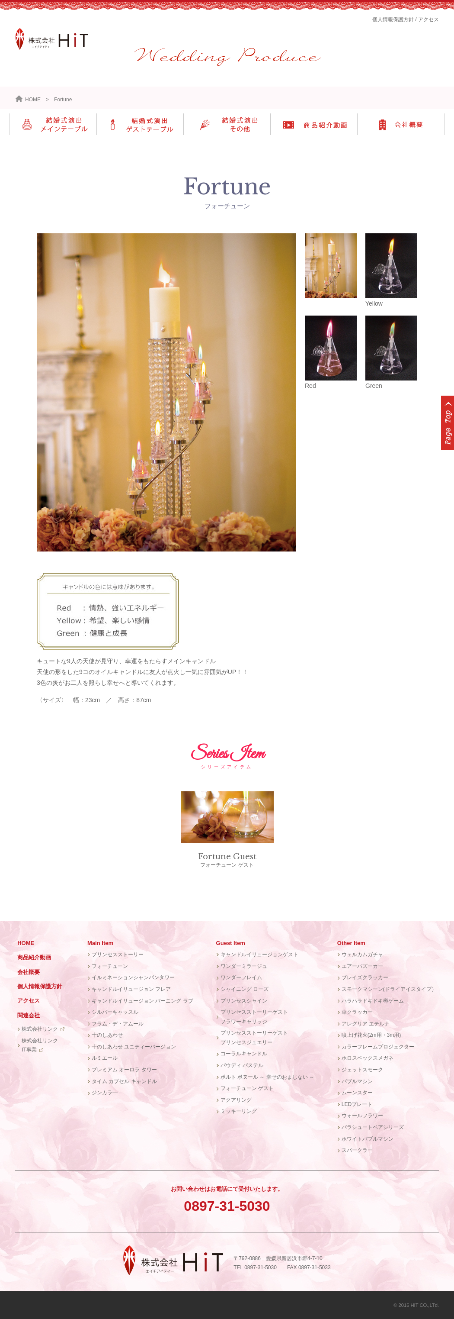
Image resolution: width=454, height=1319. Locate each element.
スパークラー (357, 1150)
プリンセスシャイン (244, 1001)
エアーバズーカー (362, 966)
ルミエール (105, 1058)
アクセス (428, 19)
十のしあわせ (107, 1035)
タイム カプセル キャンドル (124, 1081)
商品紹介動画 (34, 957)
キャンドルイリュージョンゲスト (259, 954)
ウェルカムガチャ (362, 954)
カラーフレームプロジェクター (378, 1047)
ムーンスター (357, 1093)
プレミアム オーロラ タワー (124, 1070)
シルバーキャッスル (115, 1012)
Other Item (351, 943)
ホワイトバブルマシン (367, 1139)
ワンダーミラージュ (244, 966)
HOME (28, 100)
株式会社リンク (40, 1029)
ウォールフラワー (362, 1116)
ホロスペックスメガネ (367, 1058)
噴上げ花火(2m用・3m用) (371, 1035)
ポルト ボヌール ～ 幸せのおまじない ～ (267, 1077)
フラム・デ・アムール (118, 1024)
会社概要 (28, 972)
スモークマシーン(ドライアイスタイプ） (389, 989)
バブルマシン (357, 1081)
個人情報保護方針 (393, 19)
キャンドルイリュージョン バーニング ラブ (142, 1001)
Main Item (100, 943)
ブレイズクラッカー (365, 977)
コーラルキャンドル (244, 1054)
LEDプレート (357, 1104)
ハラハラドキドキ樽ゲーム (373, 1001)
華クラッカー (357, 1012)
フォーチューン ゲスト (227, 829)
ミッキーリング (239, 1111)
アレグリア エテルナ (366, 1024)
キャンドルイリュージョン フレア (131, 989)
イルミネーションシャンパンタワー (133, 977)
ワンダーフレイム (241, 977)
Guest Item (230, 943)
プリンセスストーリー (118, 954)
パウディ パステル (242, 1065)
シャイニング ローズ (245, 989)
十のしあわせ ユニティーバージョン (134, 1047)
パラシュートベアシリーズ (373, 1127)
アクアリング (236, 1100)
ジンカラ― (105, 1093)
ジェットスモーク (362, 1070)
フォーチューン (110, 966)
